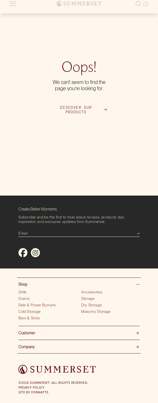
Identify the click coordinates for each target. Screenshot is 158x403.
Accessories (91, 292)
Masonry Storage (96, 311)
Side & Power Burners (37, 305)
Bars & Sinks (29, 318)
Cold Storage (29, 311)
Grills (22, 292)
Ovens (23, 298)
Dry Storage (91, 305)
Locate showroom (44, 9)
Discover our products (83, 109)
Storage (88, 298)
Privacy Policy (31, 387)
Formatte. (40, 392)
